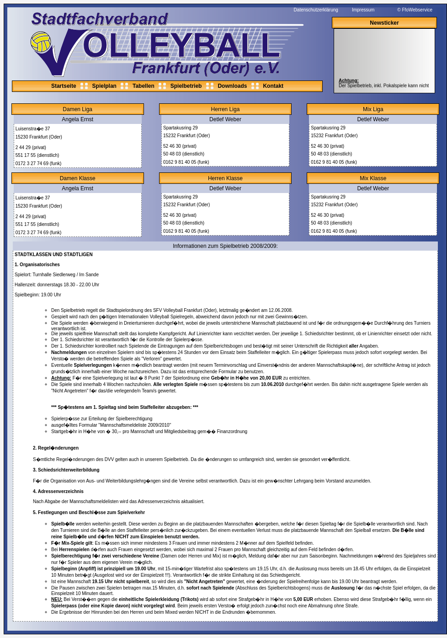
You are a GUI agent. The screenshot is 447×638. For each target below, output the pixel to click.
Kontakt (273, 86)
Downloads (232, 86)
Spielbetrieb (186, 86)
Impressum (363, 9)
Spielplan (104, 86)
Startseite (63, 86)
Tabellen (143, 86)
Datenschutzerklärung (316, 9)
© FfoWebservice (414, 9)
